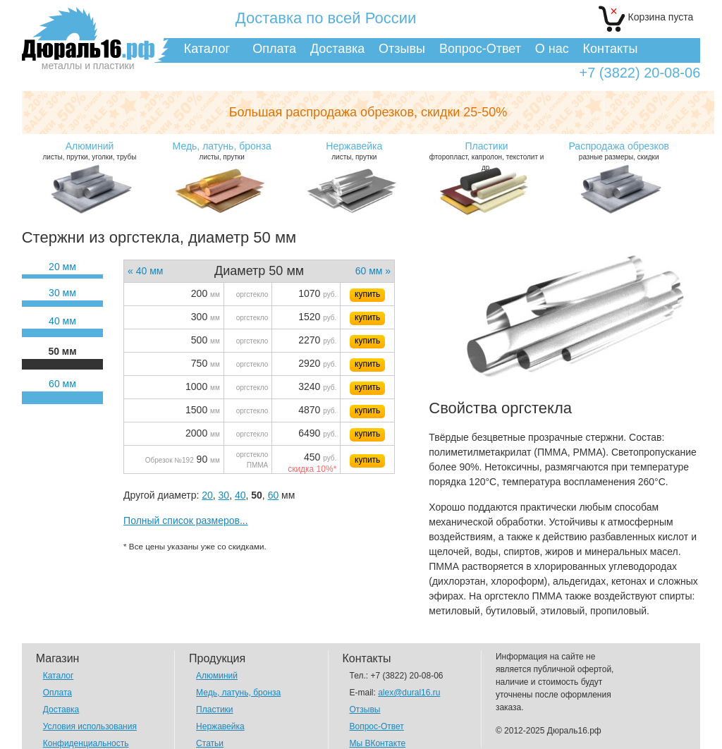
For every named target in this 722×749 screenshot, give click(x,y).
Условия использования (90, 726)
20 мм (62, 266)
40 (240, 495)
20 (207, 495)
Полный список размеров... (185, 520)
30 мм (62, 292)
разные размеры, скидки (619, 150)
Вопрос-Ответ (480, 49)
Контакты (610, 49)
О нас (552, 49)
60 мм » (373, 270)
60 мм (62, 383)
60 (273, 495)
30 (224, 495)
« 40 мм (145, 270)
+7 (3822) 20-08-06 (639, 73)
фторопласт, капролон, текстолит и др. (486, 155)
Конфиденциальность (86, 743)
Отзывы (402, 49)
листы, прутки (222, 150)
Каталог (207, 49)
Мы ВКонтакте (378, 743)
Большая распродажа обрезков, (368, 112)
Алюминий (217, 676)
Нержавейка (220, 726)
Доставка (337, 49)
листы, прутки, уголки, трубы (89, 150)
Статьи (210, 743)
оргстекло (252, 294)
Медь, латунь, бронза (238, 693)
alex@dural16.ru (409, 693)
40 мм (62, 321)
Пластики (214, 709)
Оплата (274, 49)
